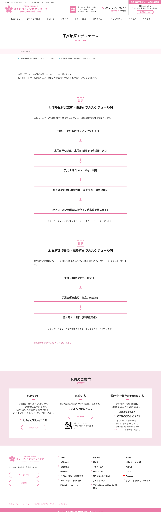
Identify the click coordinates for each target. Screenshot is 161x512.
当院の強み (15, 18)
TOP (19, 51)
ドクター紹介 (80, 18)
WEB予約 (80, 416)
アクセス (132, 18)
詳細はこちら (145, 12)
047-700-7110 (33, 420)
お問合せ (146, 18)
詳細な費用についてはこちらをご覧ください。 (55, 342)
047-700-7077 (114, 7)
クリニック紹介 (33, 18)
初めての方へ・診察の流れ (71, 476)
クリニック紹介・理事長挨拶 (71, 472)
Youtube (129, 472)
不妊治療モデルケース (69, 480)
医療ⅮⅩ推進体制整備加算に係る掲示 (105, 481)
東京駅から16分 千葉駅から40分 (43, 2)
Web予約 (122, 11)
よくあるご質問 (99, 476)
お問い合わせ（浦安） (134, 461)
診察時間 (64, 18)
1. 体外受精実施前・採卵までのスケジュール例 (38, 58)
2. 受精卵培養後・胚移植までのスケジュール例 (82, 58)
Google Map (24, 475)
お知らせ (129, 464)
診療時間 (24, 483)
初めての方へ (98, 18)
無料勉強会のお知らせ (102, 472)
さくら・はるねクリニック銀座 (138, 476)
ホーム (63, 457)
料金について (116, 18)
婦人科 (95, 461)
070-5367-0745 (127, 416)
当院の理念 (64, 464)
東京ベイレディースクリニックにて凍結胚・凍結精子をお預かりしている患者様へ (38, 500)
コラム (128, 468)
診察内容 (50, 18)
